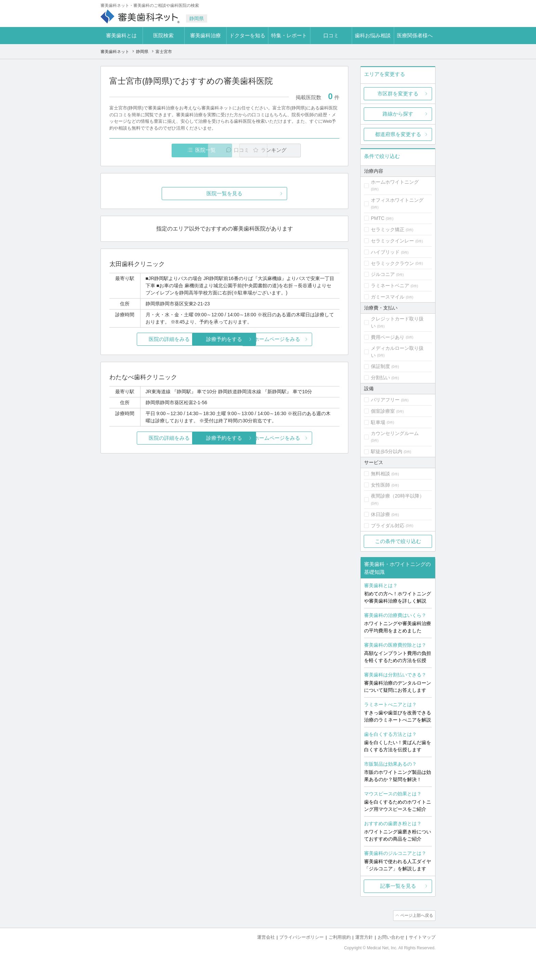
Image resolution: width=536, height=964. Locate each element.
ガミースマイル (387, 297)
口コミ (331, 35)
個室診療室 (383, 411)
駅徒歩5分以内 (386, 451)
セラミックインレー (392, 240)
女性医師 (380, 485)
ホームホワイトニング (395, 182)
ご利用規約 (340, 936)
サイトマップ (422, 936)
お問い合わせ (391, 936)
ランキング (300, 150)
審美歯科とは (121, 35)
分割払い (380, 377)
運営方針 (364, 936)
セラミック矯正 (387, 229)
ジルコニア (383, 274)
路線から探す (398, 114)
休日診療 (380, 514)
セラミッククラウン (392, 263)
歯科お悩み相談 (373, 35)
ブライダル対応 (387, 525)
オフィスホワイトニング (397, 200)
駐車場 (378, 422)
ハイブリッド (385, 252)
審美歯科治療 (205, 35)
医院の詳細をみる (147, 339)
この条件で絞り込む (398, 541)
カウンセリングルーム (395, 433)
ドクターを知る (247, 35)
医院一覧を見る (224, 194)
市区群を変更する (397, 93)
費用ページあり (387, 337)
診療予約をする (224, 339)
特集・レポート (289, 35)
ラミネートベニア (390, 285)
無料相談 (380, 473)
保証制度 (380, 366)
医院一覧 (156, 150)
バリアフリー (385, 399)
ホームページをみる (301, 339)
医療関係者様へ (415, 35)
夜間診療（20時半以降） (397, 496)
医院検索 (163, 35)
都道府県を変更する (398, 134)
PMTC (378, 218)
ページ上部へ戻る (416, 915)
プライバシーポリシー (301, 936)
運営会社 (266, 936)
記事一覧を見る (398, 886)
